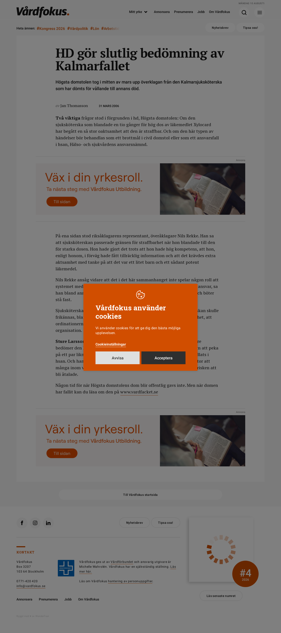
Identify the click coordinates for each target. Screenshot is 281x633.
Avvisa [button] (118, 358)
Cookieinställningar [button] (110, 344)
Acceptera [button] (164, 358)
